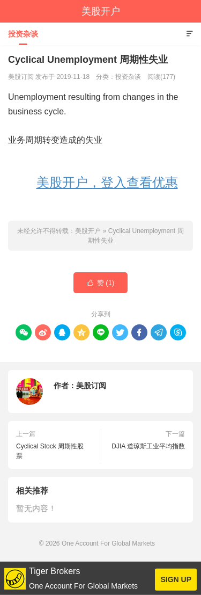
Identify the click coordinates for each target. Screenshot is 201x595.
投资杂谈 (23, 34)
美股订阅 (91, 385)
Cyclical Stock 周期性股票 (50, 451)
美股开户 (100, 11)
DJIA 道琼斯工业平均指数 (148, 446)
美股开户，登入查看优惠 (107, 182)
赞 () (101, 283)
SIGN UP (175, 579)
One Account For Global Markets (108, 543)
